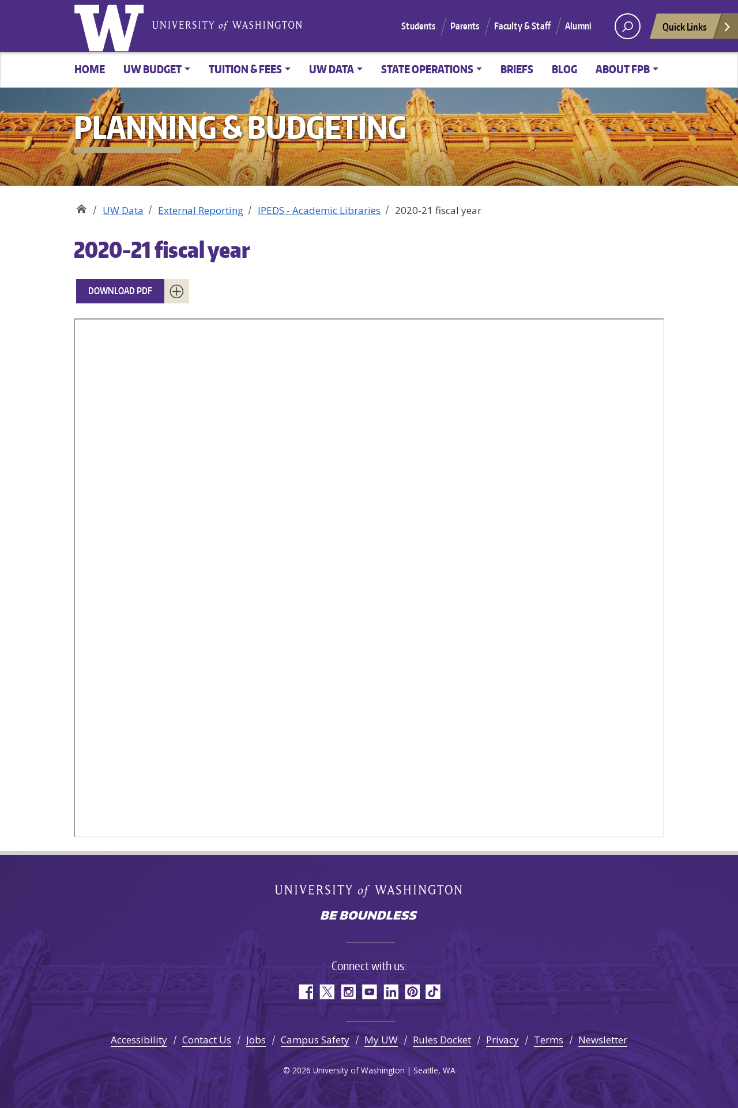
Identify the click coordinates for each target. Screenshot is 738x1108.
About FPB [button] (623, 69)
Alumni (578, 26)
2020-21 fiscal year (162, 249)
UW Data (123, 210)
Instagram (348, 992)
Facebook (305, 992)
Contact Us (206, 1039)
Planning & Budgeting (81, 206)
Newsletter (602, 1039)
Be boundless (369, 916)
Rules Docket (442, 1039)
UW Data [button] (331, 69)
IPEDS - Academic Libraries (319, 210)
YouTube (369, 992)
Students (418, 26)
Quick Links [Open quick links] (697, 29)
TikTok (433, 992)
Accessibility (139, 1039)
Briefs (516, 69)
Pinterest (412, 992)
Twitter (326, 992)
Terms (548, 1039)
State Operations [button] (427, 69)
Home (89, 69)
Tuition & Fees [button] (245, 69)
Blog (564, 69)
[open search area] (628, 26)
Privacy (502, 1039)
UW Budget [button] (152, 69)
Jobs (256, 1039)
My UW (381, 1039)
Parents (465, 26)
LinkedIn (390, 992)
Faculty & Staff (522, 26)
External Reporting (200, 210)
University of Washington (111, 26)
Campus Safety (315, 1039)
